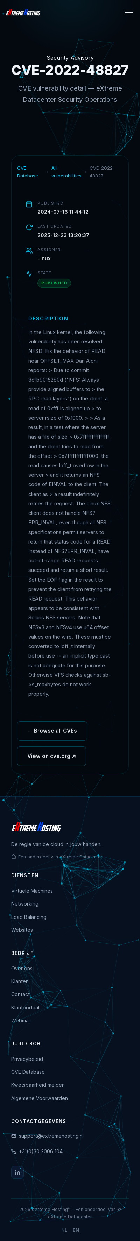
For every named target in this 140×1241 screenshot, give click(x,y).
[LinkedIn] (17, 1172)
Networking (24, 904)
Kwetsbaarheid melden (38, 1085)
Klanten (20, 981)
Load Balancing (29, 917)
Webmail (21, 1020)
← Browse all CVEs (52, 733)
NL (64, 1230)
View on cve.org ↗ (51, 758)
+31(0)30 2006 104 (41, 1151)
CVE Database (27, 171)
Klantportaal (25, 1007)
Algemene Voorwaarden (39, 1098)
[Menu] (128, 12)
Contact (20, 994)
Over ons (22, 968)
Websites (22, 930)
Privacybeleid (27, 1059)
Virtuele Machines (32, 891)
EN (76, 1230)
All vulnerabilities (66, 171)
